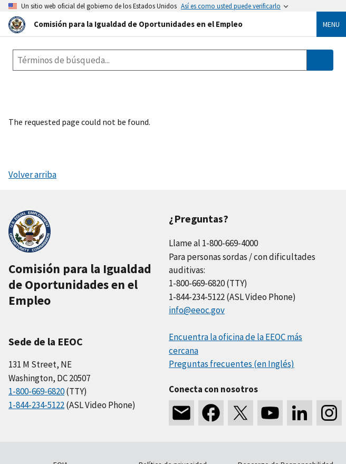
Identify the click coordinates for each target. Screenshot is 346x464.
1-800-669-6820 (36, 391)
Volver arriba (32, 174)
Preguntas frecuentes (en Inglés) (231, 364)
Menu (331, 24)
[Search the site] (160, 60)
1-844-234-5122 (36, 405)
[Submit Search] (320, 60)
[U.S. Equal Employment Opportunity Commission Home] (149, 24)
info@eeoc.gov (197, 310)
